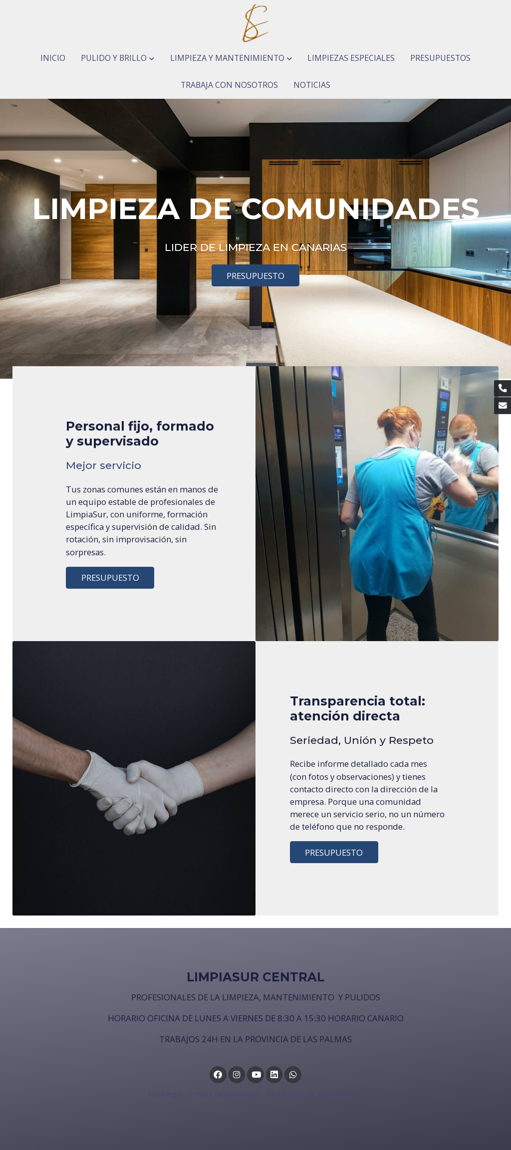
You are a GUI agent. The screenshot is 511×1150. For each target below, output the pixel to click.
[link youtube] (256, 1074)
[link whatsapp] (293, 1074)
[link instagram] (237, 1074)
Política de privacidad (224, 1094)
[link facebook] (218, 1074)
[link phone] (502, 388)
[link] (255, 22)
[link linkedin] (274, 1074)
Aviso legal (165, 1094)
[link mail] (502, 405)
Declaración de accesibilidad (312, 1094)
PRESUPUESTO (255, 275)
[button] (117, 58)
